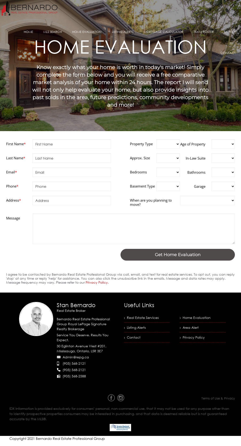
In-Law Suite (195, 158)
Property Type (141, 143)
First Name (16, 143)
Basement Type (142, 186)
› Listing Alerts (135, 327)
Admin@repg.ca (76, 357)
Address (13, 200)
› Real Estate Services (141, 318)
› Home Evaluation (195, 318)
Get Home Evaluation (178, 254)
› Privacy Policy (192, 337)
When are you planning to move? (151, 202)
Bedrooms (138, 172)
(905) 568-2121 (74, 363)
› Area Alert (189, 327)
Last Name (15, 158)
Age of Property (192, 144)
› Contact (132, 337)
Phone (12, 186)
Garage (199, 186)
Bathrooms (196, 172)
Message (13, 218)
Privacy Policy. (98, 282)
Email (11, 172)
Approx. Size (140, 158)
